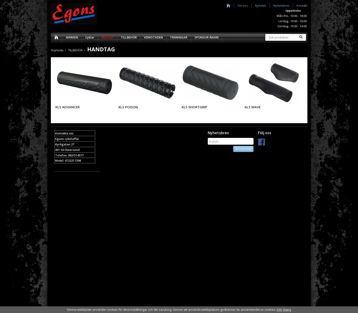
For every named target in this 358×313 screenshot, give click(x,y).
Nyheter (260, 5)
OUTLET (107, 37)
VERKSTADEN (153, 37)
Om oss (242, 5)
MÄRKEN (72, 37)
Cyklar (89, 37)
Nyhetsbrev (281, 5)
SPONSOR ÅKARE (206, 37)
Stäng (287, 310)
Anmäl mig (243, 149)
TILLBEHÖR (129, 37)
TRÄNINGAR (178, 37)
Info (279, 310)
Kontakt (302, 5)
